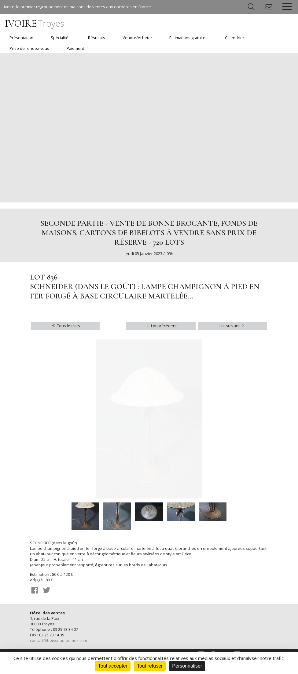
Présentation (21, 37)
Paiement (75, 48)
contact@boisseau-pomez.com (58, 640)
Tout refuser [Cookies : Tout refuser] (150, 665)
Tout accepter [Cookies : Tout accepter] (112, 665)
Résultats (96, 37)
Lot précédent (161, 325)
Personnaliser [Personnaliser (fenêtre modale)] (187, 665)
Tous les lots (65, 325)
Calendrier (234, 37)
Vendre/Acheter (137, 37)
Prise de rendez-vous (29, 48)
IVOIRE (34, 23)
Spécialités (61, 37)
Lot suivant (232, 325)
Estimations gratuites (188, 37)
